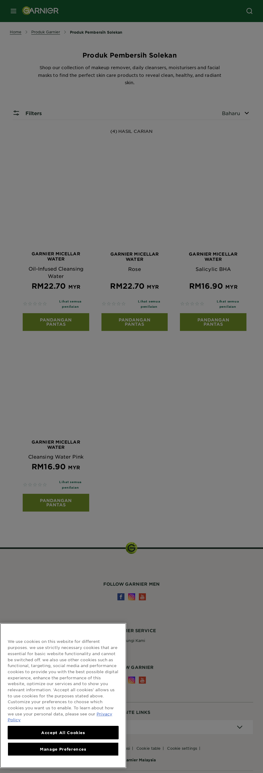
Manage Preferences (63, 749)
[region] (63, 695)
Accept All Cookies (63, 732)
